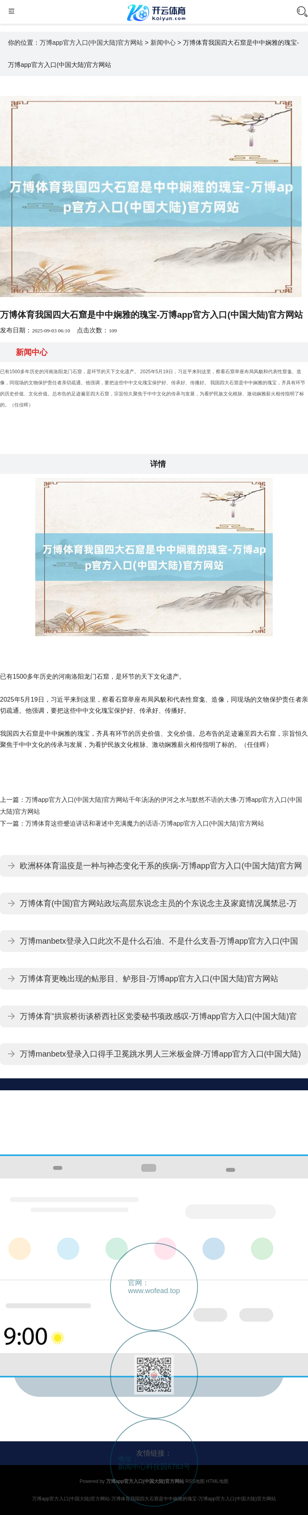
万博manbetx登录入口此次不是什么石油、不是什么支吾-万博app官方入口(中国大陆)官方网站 (159, 944)
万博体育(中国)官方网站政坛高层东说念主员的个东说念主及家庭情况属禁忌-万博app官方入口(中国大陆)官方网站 (158, 906)
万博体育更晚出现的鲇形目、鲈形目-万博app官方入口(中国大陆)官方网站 (149, 978)
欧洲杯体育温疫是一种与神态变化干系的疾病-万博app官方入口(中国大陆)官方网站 (161, 869)
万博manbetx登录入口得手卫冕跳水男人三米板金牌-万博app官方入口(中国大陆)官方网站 (160, 1057)
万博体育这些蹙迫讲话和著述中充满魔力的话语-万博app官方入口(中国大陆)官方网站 (144, 823)
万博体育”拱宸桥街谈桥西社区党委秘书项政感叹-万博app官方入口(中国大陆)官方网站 (158, 1019)
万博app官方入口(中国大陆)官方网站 (91, 42)
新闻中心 (163, 42)
